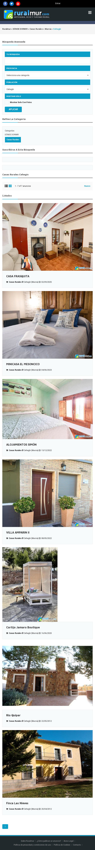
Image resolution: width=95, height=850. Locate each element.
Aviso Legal (69, 841)
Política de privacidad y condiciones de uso (32, 845)
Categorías (9, 131)
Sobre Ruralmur (27, 841)
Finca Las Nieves (17, 803)
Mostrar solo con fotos (21, 102)
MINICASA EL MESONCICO (23, 364)
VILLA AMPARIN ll (17, 532)
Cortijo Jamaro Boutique (23, 627)
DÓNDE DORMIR (12, 135)
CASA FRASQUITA (17, 276)
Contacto (77, 845)
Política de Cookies (62, 845)
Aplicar (13, 109)
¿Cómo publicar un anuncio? (49, 841)
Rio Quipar (13, 715)
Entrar (57, 3)
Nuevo (87, 186)
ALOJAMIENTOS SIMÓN (21, 444)
